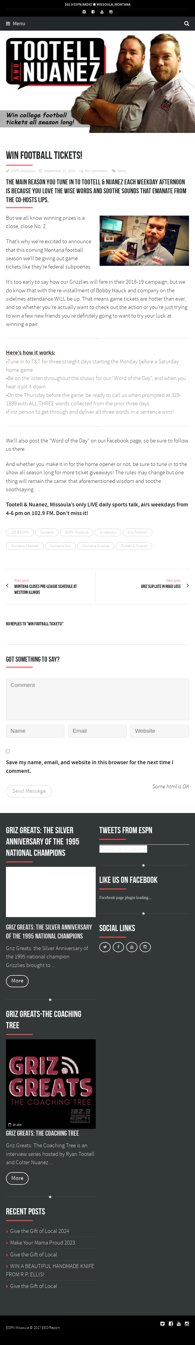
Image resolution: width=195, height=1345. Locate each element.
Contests (47, 532)
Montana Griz (60, 546)
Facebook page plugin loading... (125, 897)
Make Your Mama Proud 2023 (42, 1242)
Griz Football (137, 532)
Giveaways (108, 532)
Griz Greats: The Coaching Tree (42, 1133)
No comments (96, 171)
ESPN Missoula (22, 171)
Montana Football (24, 546)
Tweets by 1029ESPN (123, 849)
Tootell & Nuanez (134, 546)
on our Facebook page (116, 440)
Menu (15, 23)
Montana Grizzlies (95, 546)
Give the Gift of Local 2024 (39, 1231)
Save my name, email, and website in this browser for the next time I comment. (89, 767)
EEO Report (51, 1327)
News (122, 171)
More (17, 981)
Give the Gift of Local (33, 1254)
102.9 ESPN (20, 532)
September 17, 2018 (59, 171)
